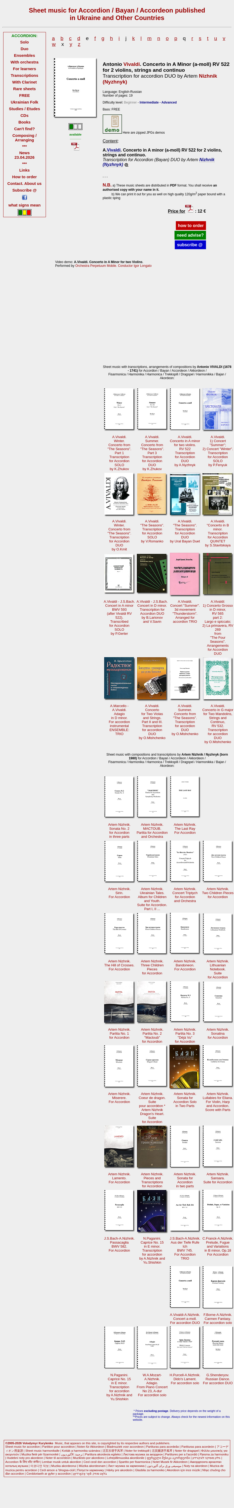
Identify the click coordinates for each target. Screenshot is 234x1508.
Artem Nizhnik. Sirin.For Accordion (119, 893)
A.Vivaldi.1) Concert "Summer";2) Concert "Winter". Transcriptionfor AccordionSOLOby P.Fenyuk (218, 451)
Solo (24, 42)
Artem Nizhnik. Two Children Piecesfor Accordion (217, 893)
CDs (25, 115)
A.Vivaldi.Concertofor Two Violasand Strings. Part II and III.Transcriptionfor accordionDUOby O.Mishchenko (152, 722)
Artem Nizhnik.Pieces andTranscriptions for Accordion (152, 1180)
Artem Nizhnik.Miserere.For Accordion (119, 1098)
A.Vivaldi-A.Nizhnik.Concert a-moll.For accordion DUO (185, 1319)
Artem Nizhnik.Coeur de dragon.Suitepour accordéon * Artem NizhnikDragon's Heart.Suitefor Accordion (152, 1108)
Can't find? (24, 128)
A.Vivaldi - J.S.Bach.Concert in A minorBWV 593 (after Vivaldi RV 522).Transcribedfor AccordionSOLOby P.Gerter (119, 618)
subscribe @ (190, 245)
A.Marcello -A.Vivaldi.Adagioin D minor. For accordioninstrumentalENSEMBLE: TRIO (119, 720)
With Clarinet (24, 82)
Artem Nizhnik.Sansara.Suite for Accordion (217, 1178)
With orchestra (24, 62)
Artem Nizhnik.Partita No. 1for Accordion (119, 1033)
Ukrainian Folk (24, 102)
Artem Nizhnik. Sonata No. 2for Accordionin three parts (119, 831)
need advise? (190, 235)
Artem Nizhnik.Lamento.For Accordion (119, 1178)
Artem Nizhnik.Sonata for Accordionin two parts (185, 1180)
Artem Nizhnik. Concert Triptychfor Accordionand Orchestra (184, 895)
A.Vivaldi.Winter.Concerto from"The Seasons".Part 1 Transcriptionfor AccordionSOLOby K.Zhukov (119, 453)
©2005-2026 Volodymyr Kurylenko (29, 1443)
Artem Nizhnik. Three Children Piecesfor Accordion (152, 967)
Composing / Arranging (24, 137)
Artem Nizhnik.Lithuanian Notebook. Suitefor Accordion (218, 969)
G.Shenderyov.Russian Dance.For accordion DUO (218, 1379)
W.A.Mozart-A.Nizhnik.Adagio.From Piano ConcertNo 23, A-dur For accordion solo (152, 1385)
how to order (191, 225)
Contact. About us (24, 183)
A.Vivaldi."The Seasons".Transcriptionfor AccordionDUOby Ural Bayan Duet (185, 531)
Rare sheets (24, 88)
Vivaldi (132, 64)
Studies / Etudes (24, 108)
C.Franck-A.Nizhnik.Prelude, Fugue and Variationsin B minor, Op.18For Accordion (218, 1246)
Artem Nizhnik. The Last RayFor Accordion (185, 829)
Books (24, 122)
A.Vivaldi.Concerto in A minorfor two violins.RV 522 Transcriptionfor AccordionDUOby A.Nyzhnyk (185, 451)
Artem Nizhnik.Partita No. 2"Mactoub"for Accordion (152, 1035)
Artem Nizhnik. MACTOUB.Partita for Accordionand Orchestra (152, 831)
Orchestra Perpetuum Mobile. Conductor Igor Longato (113, 266)
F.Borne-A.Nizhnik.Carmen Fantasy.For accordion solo (218, 1319)
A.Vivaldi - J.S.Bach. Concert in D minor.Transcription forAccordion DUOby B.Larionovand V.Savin (152, 612)
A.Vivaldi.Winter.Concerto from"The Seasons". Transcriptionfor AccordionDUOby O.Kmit (119, 535)
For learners (24, 68)
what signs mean (24, 205)
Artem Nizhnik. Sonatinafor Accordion (218, 1033)
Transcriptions (24, 75)
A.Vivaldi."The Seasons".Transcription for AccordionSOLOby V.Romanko (152, 531)
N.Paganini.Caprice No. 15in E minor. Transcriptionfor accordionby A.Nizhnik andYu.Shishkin (152, 1250)
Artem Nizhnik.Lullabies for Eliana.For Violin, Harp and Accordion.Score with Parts (218, 1102)
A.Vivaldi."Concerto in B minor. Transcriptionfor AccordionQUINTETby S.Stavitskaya (218, 533)
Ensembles (24, 55)
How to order (24, 176)
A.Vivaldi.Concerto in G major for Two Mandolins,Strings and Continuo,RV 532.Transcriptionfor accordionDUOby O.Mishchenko (217, 724)
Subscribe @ (24, 190)
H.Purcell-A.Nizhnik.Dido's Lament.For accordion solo (185, 1379)
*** (24, 146)
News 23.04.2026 (24, 155)
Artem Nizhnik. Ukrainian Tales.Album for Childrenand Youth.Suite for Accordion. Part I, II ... (152, 899)
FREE (24, 95)
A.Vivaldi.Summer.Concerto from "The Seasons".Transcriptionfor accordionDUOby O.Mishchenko (185, 720)
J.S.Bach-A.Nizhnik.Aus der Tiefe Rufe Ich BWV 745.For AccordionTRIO (185, 1248)
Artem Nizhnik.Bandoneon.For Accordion (185, 965)
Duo (24, 48)
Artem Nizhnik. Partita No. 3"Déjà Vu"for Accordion (185, 1035)
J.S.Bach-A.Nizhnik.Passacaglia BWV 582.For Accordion (119, 1244)
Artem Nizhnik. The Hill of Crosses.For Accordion (119, 965)
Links (24, 170)
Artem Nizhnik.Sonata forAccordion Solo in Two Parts (185, 1100)
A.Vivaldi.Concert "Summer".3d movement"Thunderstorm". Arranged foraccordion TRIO (185, 612)
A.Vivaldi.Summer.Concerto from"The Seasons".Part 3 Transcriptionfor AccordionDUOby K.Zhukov (152, 453)
